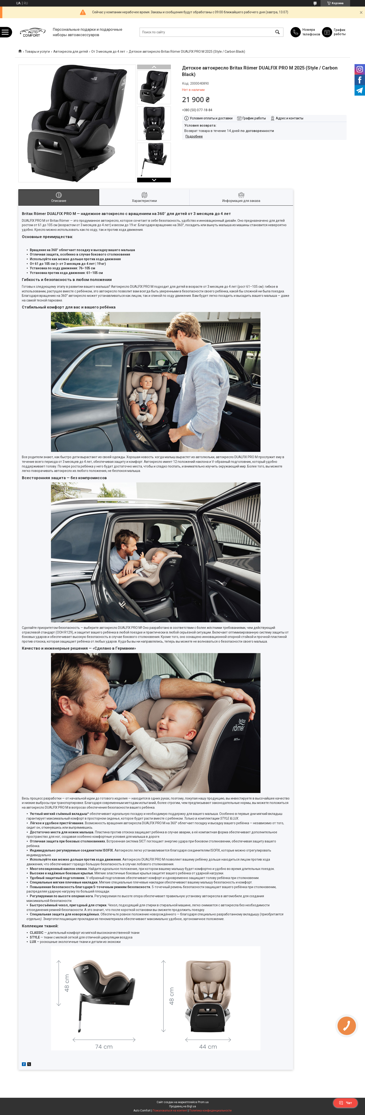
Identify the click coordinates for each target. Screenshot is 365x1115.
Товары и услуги (37, 51)
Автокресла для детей (70, 51)
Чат (345, 1103)
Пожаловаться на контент (170, 1110)
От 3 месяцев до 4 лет (108, 51)
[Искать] (277, 32)
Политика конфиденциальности (210, 1110)
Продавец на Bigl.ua (182, 1106)
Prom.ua (203, 1102)
